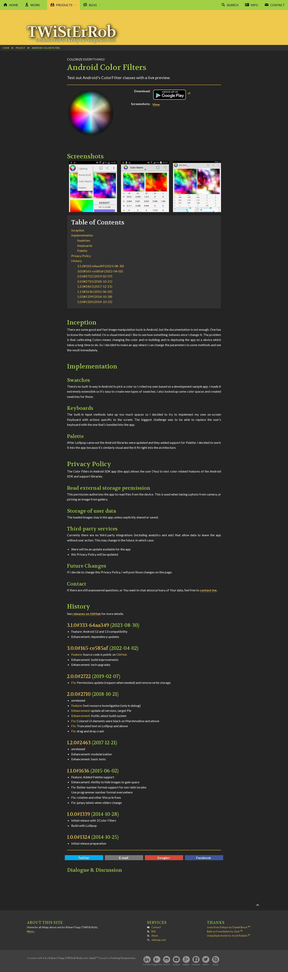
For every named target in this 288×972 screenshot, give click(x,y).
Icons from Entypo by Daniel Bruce (227, 927)
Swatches (83, 240)
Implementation (82, 235)
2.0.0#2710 (79, 694)
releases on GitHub (86, 614)
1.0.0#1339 (78, 814)
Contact (277, 5)
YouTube (176, 964)
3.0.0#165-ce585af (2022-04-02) (100, 271)
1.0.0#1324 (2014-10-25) (94, 302)
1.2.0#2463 (79, 743)
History (76, 261)
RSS (153, 931)
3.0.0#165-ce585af (87, 648)
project (20, 48)
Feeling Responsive (123, 958)
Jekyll (92, 958)
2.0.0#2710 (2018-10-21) (94, 281)
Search (232, 5)
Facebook (203, 858)
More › (31, 931)
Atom (154, 935)
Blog (93, 5)
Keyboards (84, 245)
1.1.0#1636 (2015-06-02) (94, 291)
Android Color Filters (46, 48)
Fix (73, 682)
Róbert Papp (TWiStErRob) (65, 958)
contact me (208, 590)
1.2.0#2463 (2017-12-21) (94, 286)
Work (35, 5)
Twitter (83, 858)
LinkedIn (147, 964)
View (156, 104)
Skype (215, 964)
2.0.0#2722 (79, 676)
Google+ (163, 858)
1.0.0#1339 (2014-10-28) (94, 296)
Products (64, 5)
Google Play (156, 964)
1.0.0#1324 (78, 837)
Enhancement (80, 710)
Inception (77, 230)
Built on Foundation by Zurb (223, 931)
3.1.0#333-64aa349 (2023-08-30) (100, 266)
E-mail (123, 858)
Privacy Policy (81, 256)
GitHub (121, 654)
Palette (82, 250)
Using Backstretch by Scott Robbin (227, 935)
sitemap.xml (158, 939)
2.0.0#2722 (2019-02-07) (94, 276)
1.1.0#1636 (78, 771)
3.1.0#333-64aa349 (88, 625)
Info (254, 5)
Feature (76, 654)
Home (13, 5)
